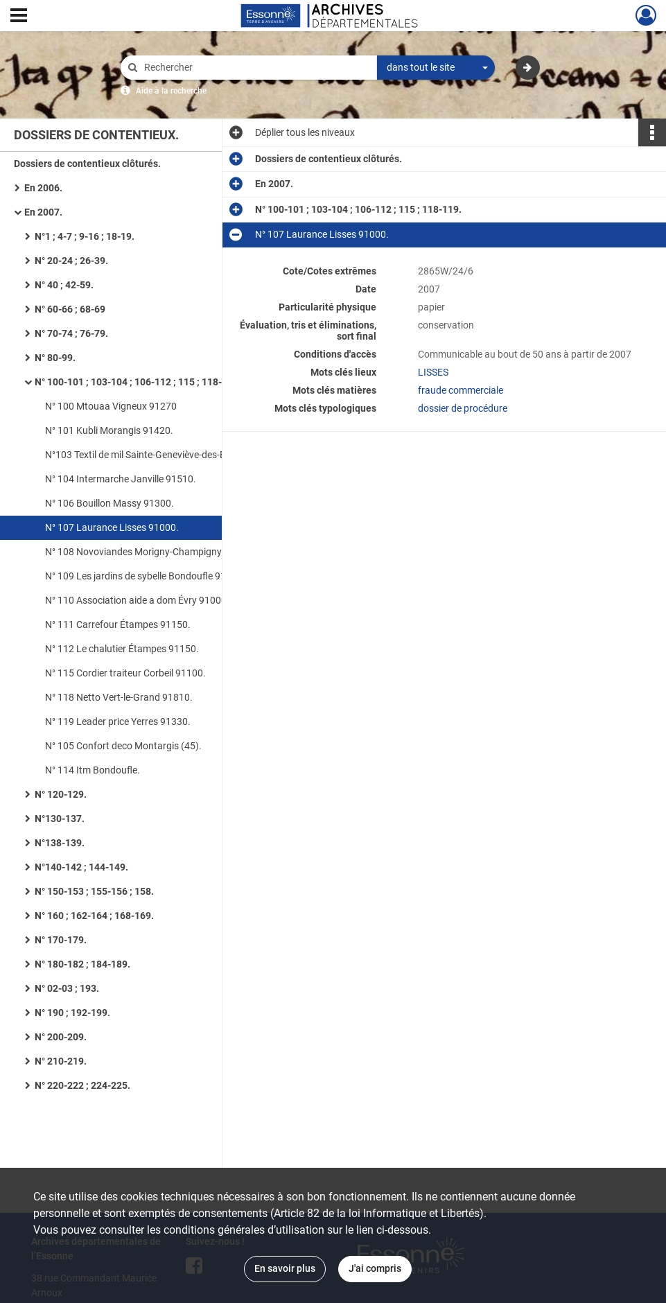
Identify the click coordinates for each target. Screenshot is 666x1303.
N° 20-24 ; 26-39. (71, 260)
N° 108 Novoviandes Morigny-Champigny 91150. (149, 551)
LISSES (433, 372)
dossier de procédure (462, 408)
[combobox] (436, 67)
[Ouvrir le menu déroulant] (18, 16)
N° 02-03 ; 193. (67, 988)
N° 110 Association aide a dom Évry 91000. (137, 600)
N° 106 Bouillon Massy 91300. (109, 503)
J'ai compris (375, 1268)
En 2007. (43, 212)
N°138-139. (60, 842)
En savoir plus (284, 1268)
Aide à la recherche (171, 91)
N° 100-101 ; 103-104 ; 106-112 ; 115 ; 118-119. (138, 381)
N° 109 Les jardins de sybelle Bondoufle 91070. (145, 575)
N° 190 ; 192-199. (72, 1012)
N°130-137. (60, 818)
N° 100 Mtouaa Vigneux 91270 (111, 406)
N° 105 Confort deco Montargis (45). (123, 745)
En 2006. (43, 187)
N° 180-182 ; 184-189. (82, 964)
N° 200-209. (61, 1036)
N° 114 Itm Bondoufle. (92, 770)
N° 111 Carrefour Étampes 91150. (118, 624)
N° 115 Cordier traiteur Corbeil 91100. (125, 673)
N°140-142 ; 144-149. (81, 867)
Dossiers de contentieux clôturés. (87, 163)
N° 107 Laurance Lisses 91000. (112, 527)
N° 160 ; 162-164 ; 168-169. (94, 915)
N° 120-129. (61, 794)
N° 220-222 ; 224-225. (82, 1085)
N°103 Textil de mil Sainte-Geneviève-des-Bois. (143, 454)
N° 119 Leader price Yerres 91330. (118, 721)
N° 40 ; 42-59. (64, 284)
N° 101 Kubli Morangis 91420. (109, 430)
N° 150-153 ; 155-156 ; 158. (94, 891)
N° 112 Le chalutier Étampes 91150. (122, 648)
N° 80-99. (55, 357)
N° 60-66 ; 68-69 (70, 309)
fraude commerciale (460, 390)
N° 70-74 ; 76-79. (71, 333)
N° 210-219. (61, 1061)
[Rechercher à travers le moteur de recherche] (255, 67)
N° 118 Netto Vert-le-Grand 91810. (119, 697)
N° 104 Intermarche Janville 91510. (120, 478)
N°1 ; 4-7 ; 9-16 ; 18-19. (84, 236)
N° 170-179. (61, 939)
